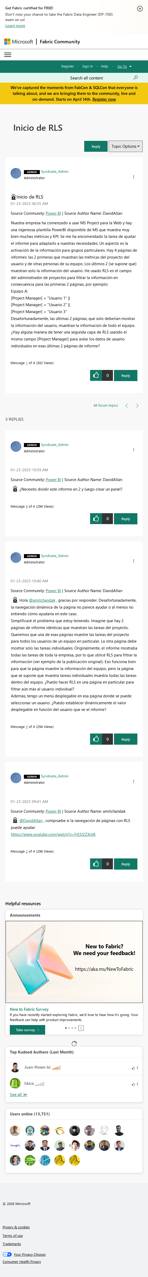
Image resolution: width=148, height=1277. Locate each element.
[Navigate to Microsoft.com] (18, 42)
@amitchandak (42, 600)
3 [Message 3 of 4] (27, 726)
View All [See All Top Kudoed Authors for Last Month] (18, 1094)
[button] (96, 146)
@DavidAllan (31, 820)
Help (104, 66)
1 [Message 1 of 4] (27, 362)
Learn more (15, 25)
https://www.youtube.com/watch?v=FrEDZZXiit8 (53, 834)
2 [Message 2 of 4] (27, 851)
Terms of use (13, 1235)
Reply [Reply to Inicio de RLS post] (125, 375)
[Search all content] (104, 78)
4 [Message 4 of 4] (27, 506)
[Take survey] (27, 1030)
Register (67, 66)
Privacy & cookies (16, 1227)
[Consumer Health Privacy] (74, 1261)
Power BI (53, 213)
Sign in (87, 66)
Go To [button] (122, 66)
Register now (104, 99)
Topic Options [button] (124, 146)
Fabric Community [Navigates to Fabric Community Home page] (60, 41)
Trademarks (12, 1243)
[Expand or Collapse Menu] (7, 54)
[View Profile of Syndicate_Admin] (55, 171)
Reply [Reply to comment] (125, 518)
